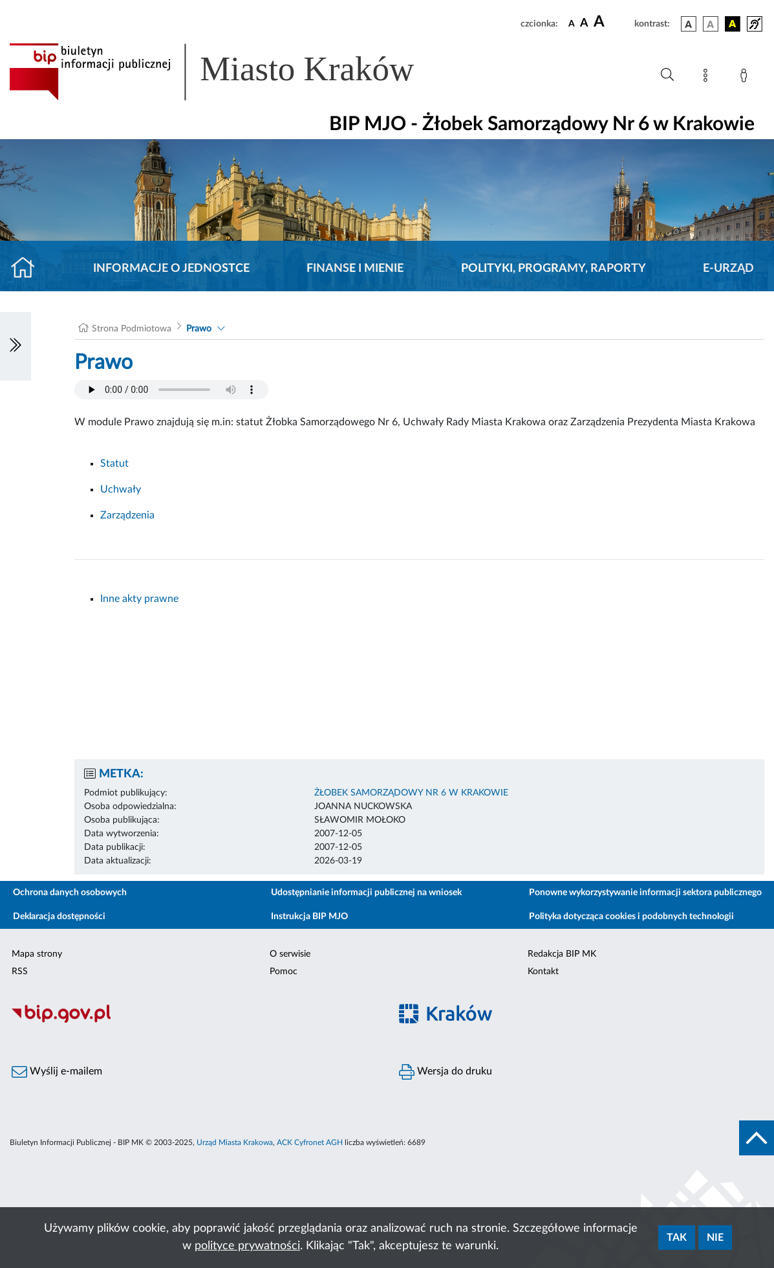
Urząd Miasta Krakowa (235, 1142)
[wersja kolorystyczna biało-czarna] (710, 24)
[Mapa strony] (708, 77)
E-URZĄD (728, 268)
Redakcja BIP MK (562, 954)
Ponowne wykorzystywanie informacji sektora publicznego (645, 892)
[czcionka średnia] (584, 23)
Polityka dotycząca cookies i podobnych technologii (631, 916)
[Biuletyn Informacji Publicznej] (194, 1020)
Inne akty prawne (139, 599)
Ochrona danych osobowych (70, 892)
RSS (20, 971)
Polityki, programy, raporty (553, 268)
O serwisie (290, 954)
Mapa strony (37, 954)
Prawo (198, 328)
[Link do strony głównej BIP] (230, 71)
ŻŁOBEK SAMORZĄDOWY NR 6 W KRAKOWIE (411, 792)
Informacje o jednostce (171, 268)
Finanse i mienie (354, 268)
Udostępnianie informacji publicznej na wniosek (366, 892)
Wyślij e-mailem (57, 1072)
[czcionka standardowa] (571, 23)
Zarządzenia (127, 515)
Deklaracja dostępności (59, 916)
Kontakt (543, 971)
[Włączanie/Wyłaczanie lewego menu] (15, 346)
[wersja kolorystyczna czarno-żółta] (732, 24)
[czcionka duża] (612, 22)
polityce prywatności (247, 1246)
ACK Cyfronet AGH (310, 1142)
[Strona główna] (28, 268)
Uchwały (120, 489)
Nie (715, 1237)
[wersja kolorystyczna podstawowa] (688, 24)
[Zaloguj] (746, 77)
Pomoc (283, 971)
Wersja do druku (445, 1072)
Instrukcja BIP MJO (309, 916)
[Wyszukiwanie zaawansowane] (667, 75)
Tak (677, 1237)
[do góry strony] (756, 1137)
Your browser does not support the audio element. (171, 389)
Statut (114, 463)
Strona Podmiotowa (131, 328)
